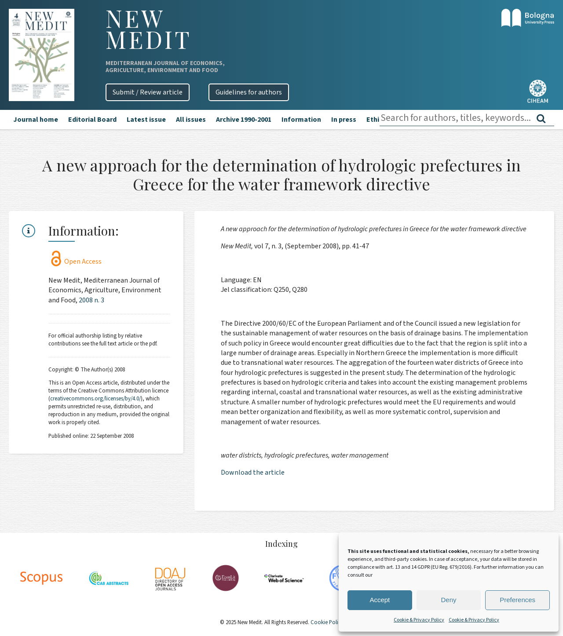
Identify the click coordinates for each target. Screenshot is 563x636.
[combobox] (467, 118)
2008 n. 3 (91, 300)
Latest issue (146, 119)
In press (343, 119)
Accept (379, 599)
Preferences (517, 599)
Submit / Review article (148, 92)
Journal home (35, 119)
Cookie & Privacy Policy (419, 620)
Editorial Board (92, 119)
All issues (191, 119)
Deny (448, 599)
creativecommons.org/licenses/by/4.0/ (95, 399)
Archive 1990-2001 (243, 119)
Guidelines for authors (249, 92)
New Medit (149, 28)
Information (301, 119)
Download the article (253, 472)
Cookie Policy (326, 622)
